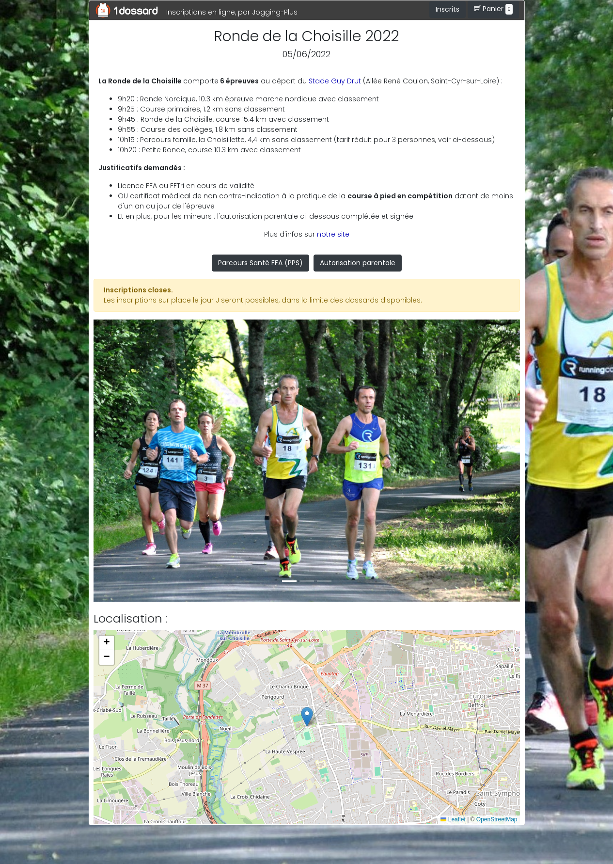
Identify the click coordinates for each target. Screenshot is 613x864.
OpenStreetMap (497, 819)
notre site (333, 234)
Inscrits (447, 9)
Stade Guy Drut (335, 81)
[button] (125, 461)
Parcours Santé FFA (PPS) (260, 263)
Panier (493, 9)
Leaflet (452, 819)
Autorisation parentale (357, 263)
